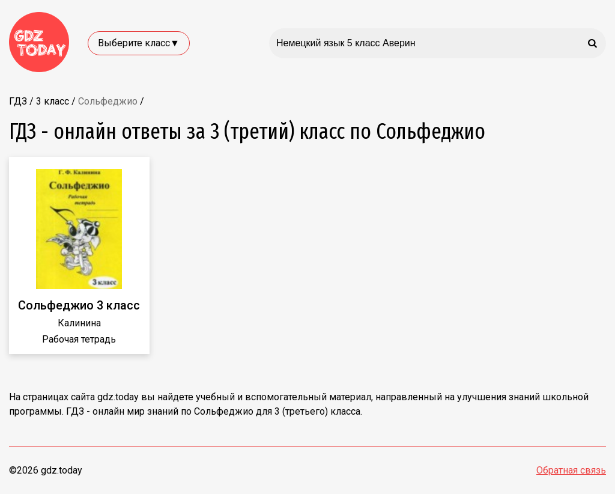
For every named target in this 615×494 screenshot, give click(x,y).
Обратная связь (571, 470)
